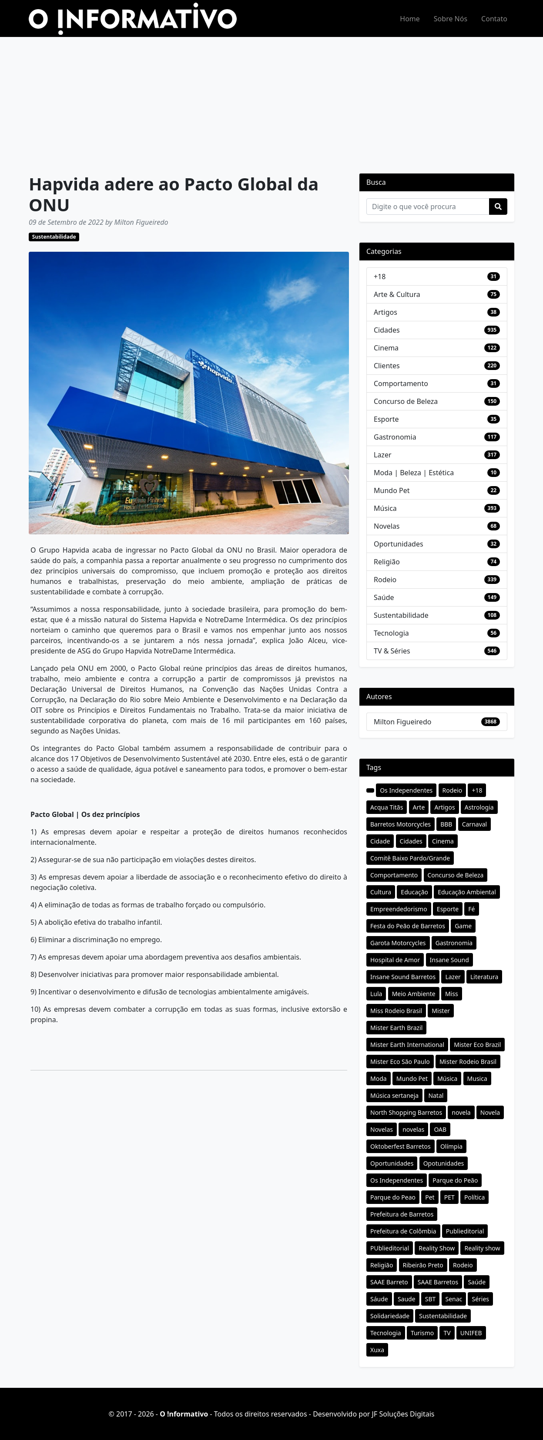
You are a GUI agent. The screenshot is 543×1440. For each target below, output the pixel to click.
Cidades (387, 330)
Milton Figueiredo (402, 722)
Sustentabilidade (54, 236)
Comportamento (401, 383)
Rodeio (385, 579)
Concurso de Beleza (406, 401)
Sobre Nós (450, 18)
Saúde (384, 597)
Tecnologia (391, 633)
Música (385, 508)
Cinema (386, 348)
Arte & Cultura (397, 294)
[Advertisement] (271, 102)
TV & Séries (392, 651)
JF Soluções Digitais (403, 1414)
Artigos (385, 312)
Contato (494, 18)
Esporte (386, 419)
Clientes (387, 365)
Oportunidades (398, 544)
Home (410, 18)
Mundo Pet (391, 490)
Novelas (386, 526)
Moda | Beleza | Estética (414, 472)
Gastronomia (395, 437)
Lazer (383, 455)
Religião (387, 562)
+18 (379, 276)
